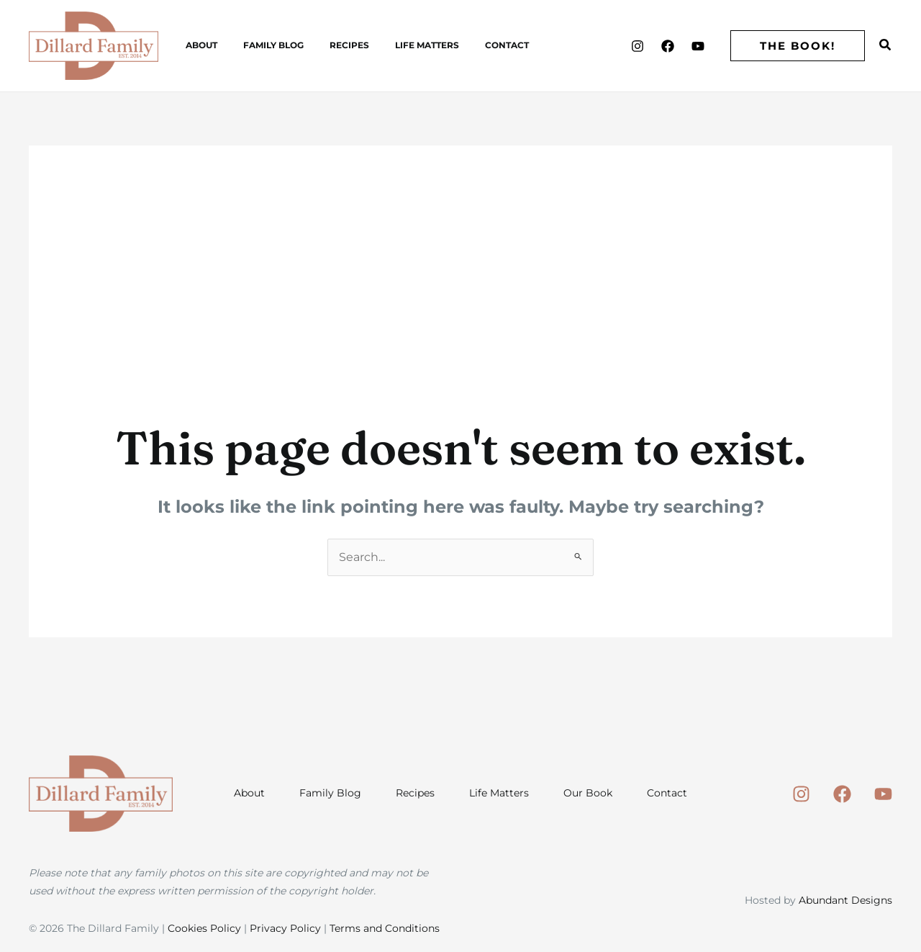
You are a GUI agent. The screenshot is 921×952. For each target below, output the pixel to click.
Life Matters (397, 45)
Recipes (328, 45)
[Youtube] (697, 46)
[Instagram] (637, 46)
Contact (468, 45)
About (197, 45)
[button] (797, 45)
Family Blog (260, 45)
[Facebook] (667, 46)
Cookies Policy (204, 928)
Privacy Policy (285, 928)
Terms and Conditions (385, 928)
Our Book (587, 792)
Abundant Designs (845, 900)
